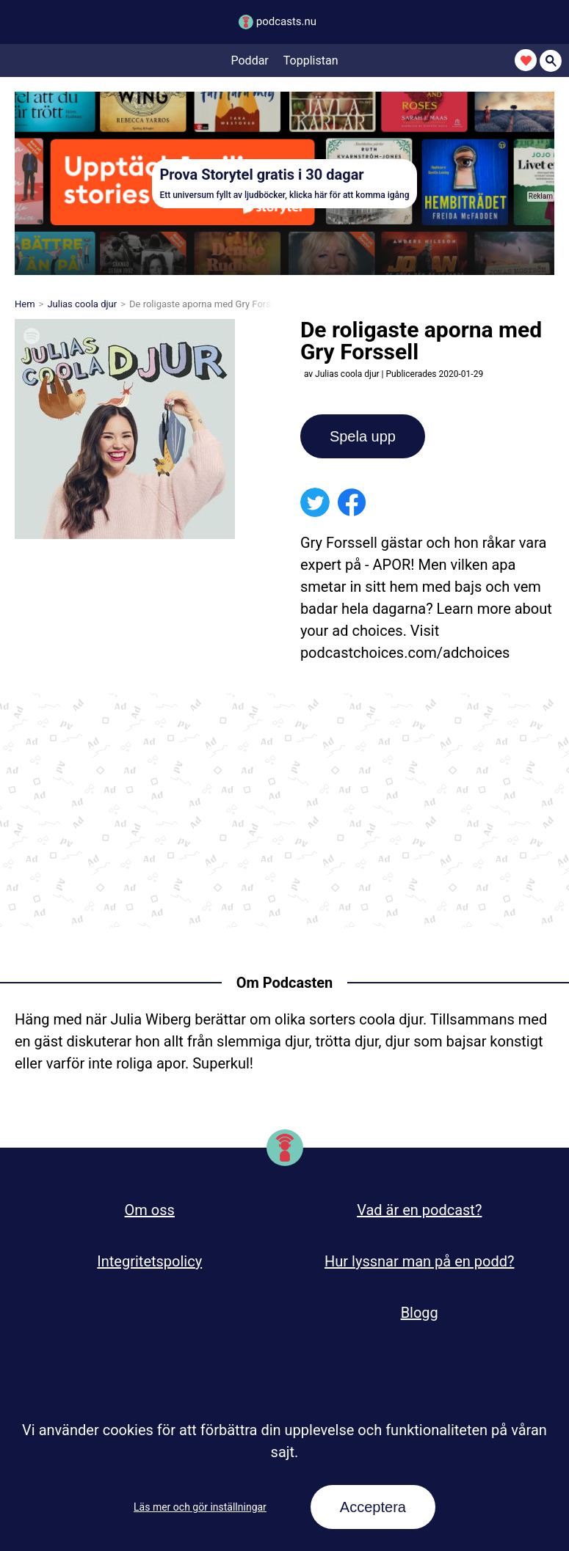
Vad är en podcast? (419, 1210)
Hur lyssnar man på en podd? (419, 1261)
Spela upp (363, 436)
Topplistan (310, 61)
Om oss (150, 1210)
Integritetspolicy (149, 1261)
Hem (25, 303)
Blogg (419, 1312)
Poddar (250, 61)
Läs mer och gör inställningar (200, 1507)
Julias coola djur (82, 303)
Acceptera (373, 1507)
